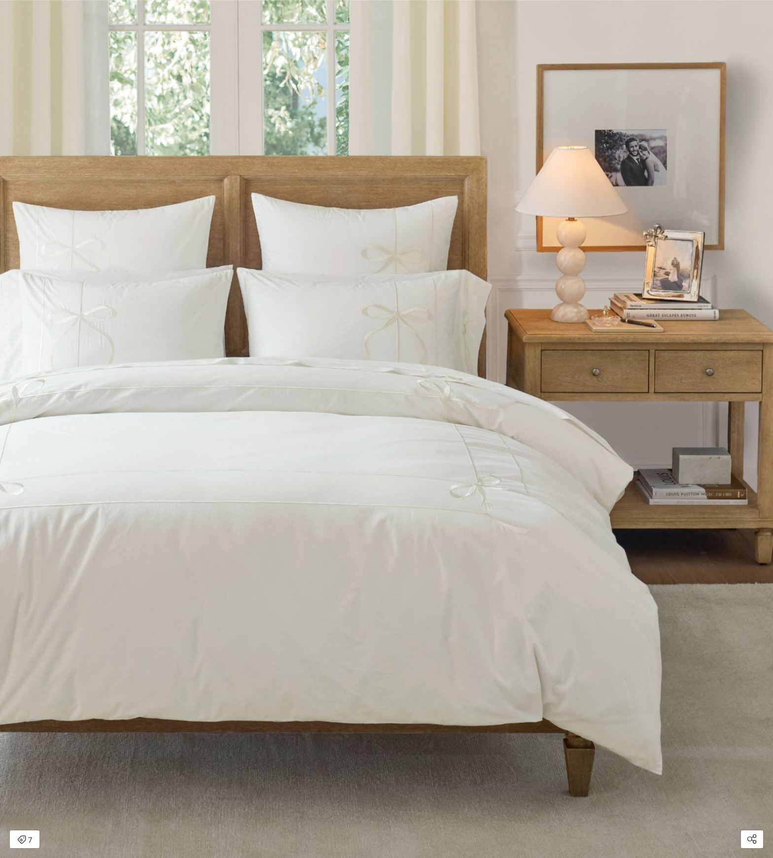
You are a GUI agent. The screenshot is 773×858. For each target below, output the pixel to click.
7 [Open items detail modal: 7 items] (24, 840)
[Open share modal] (752, 839)
